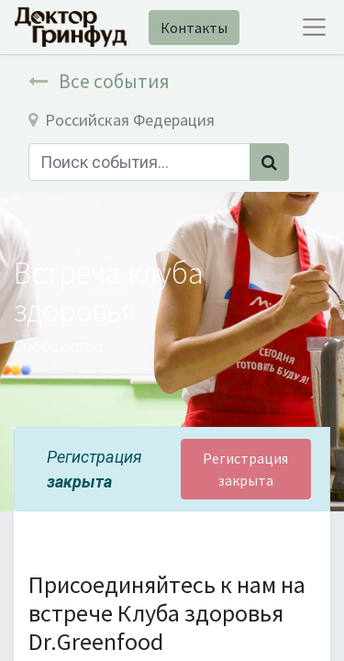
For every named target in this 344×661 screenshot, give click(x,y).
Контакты (194, 27)
